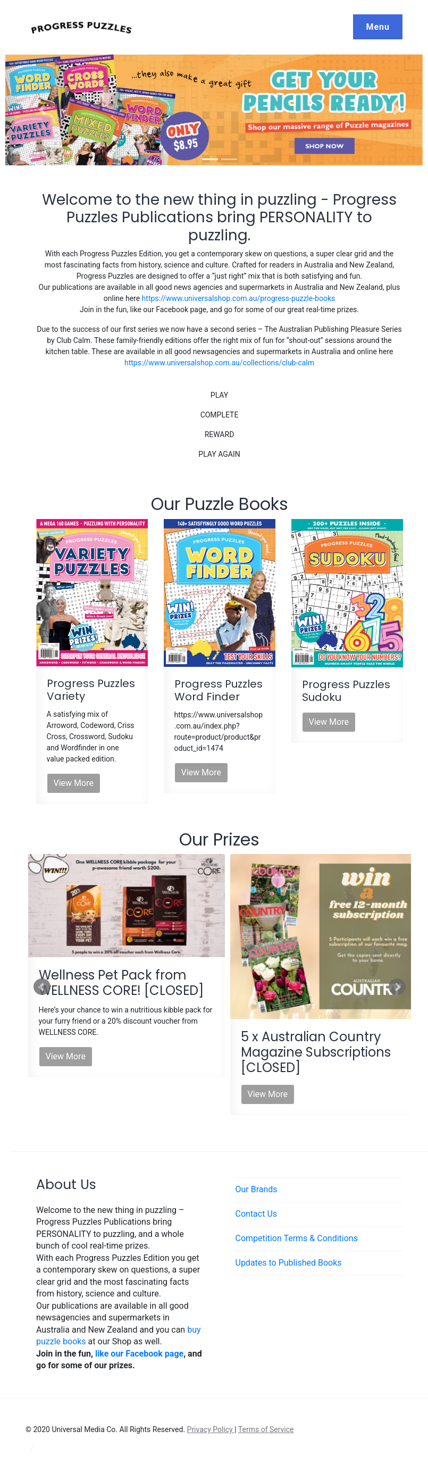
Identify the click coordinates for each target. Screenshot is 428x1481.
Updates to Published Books (289, 1263)
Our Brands (257, 1189)
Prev (42, 986)
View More (74, 783)
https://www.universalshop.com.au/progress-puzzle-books (238, 298)
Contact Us (257, 1214)
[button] (42, 109)
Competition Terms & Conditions (297, 1238)
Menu (378, 27)
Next (397, 986)
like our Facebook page (139, 1354)
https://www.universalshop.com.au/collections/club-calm (219, 362)
